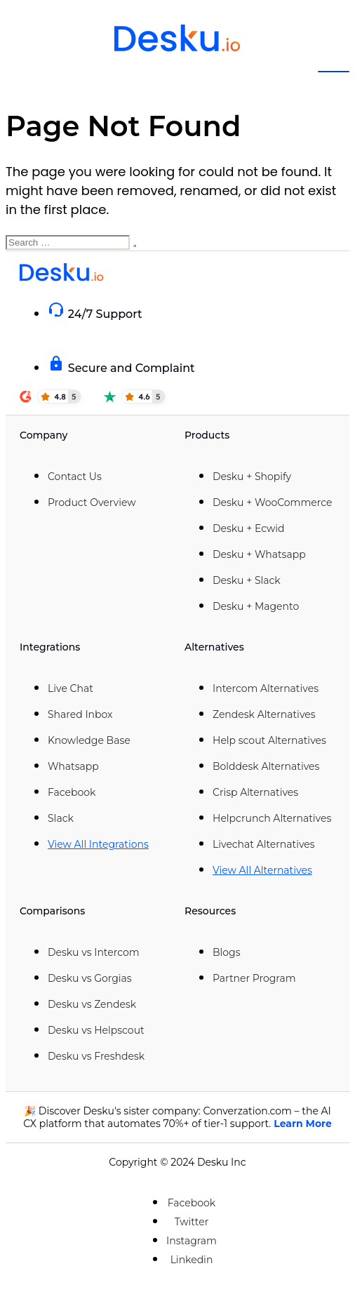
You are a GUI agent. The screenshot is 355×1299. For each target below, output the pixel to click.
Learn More (303, 1123)
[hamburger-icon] (333, 71)
